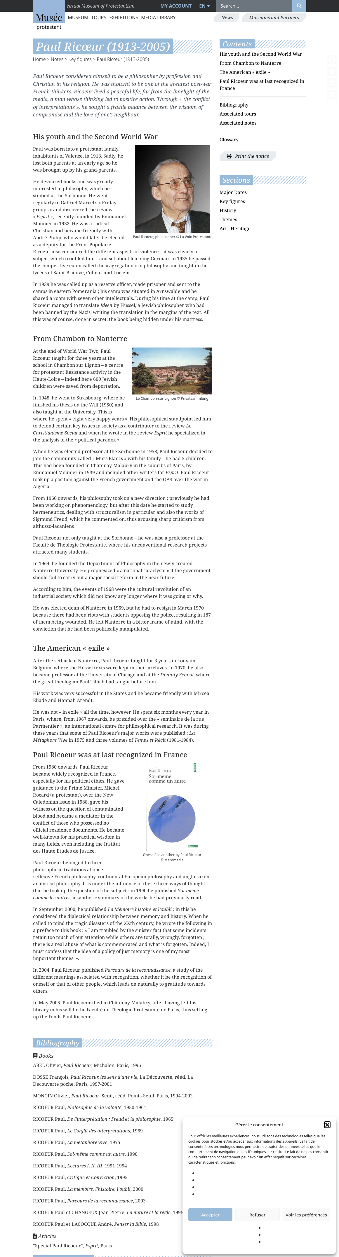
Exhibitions (123, 17)
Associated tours (238, 114)
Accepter (210, 1215)
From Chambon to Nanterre (250, 63)
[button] (327, 1124)
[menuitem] (203, 6)
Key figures (80, 59)
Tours (99, 17)
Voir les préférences (306, 1215)
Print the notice (248, 156)
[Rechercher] (299, 6)
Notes (57, 59)
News (227, 17)
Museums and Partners (274, 17)
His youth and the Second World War (261, 54)
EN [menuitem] (202, 6)
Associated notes (238, 123)
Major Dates (233, 192)
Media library (158, 17)
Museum (78, 17)
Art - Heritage (235, 228)
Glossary (229, 139)
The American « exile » (245, 72)
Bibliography (234, 105)
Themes (228, 219)
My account (176, 6)
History (228, 210)
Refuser (257, 1215)
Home (39, 59)
